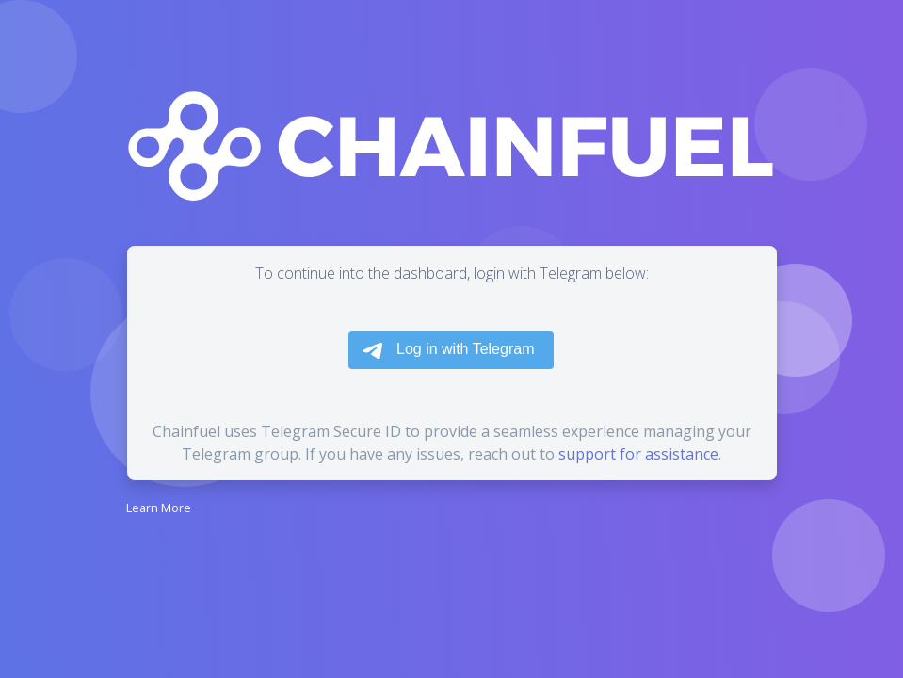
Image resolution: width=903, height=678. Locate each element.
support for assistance (638, 454)
